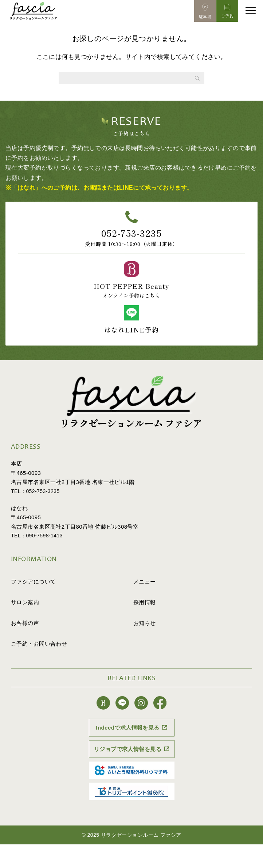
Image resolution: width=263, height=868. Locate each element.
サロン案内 (25, 602)
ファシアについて (33, 581)
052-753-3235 (131, 232)
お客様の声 (25, 623)
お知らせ (144, 623)
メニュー (144, 581)
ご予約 (39, 644)
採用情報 (144, 602)
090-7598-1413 (44, 535)
